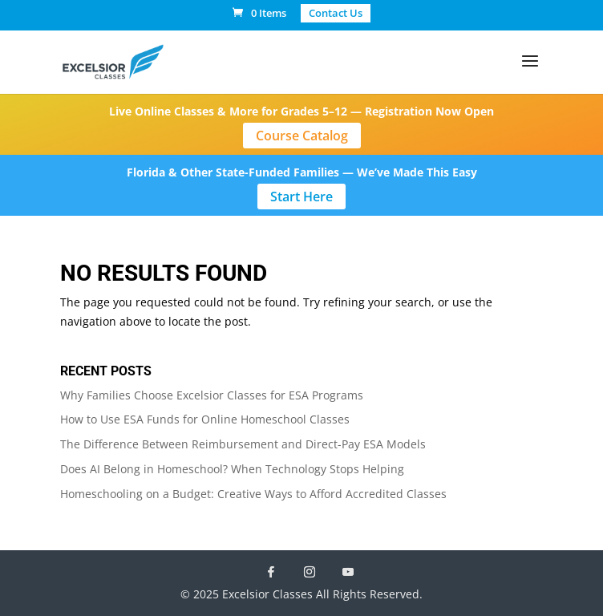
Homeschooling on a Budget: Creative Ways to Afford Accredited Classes (253, 493)
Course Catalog (302, 135)
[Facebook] (271, 572)
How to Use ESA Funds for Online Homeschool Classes (205, 419)
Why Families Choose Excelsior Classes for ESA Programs (211, 395)
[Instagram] (309, 572)
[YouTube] (348, 572)
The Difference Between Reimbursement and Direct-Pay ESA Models (243, 444)
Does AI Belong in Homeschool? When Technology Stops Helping (232, 468)
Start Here (301, 196)
